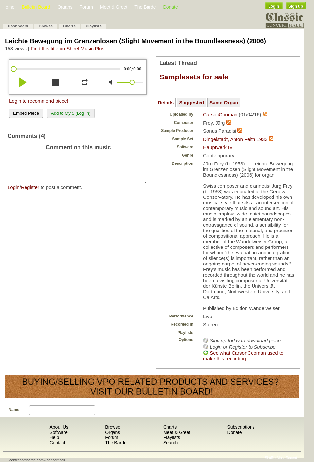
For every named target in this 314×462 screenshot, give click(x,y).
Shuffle (270, 458)
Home (8, 6)
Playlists (94, 26)
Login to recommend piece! (38, 101)
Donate (170, 6)
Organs (65, 6)
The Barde (145, 6)
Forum (86, 6)
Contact (57, 442)
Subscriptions (240, 427)
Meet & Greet (113, 6)
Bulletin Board (36, 6)
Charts (69, 26)
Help (54, 437)
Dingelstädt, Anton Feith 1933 (235, 139)
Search (170, 442)
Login (273, 6)
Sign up (295, 6)
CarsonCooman (220, 114)
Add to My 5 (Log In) (71, 113)
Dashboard (18, 26)
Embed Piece (26, 113)
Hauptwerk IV (218, 147)
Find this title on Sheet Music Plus (67, 48)
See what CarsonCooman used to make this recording (243, 355)
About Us (58, 427)
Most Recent (287, 458)
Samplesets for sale (193, 77)
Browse (46, 26)
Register (30, 192)
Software (58, 432)
